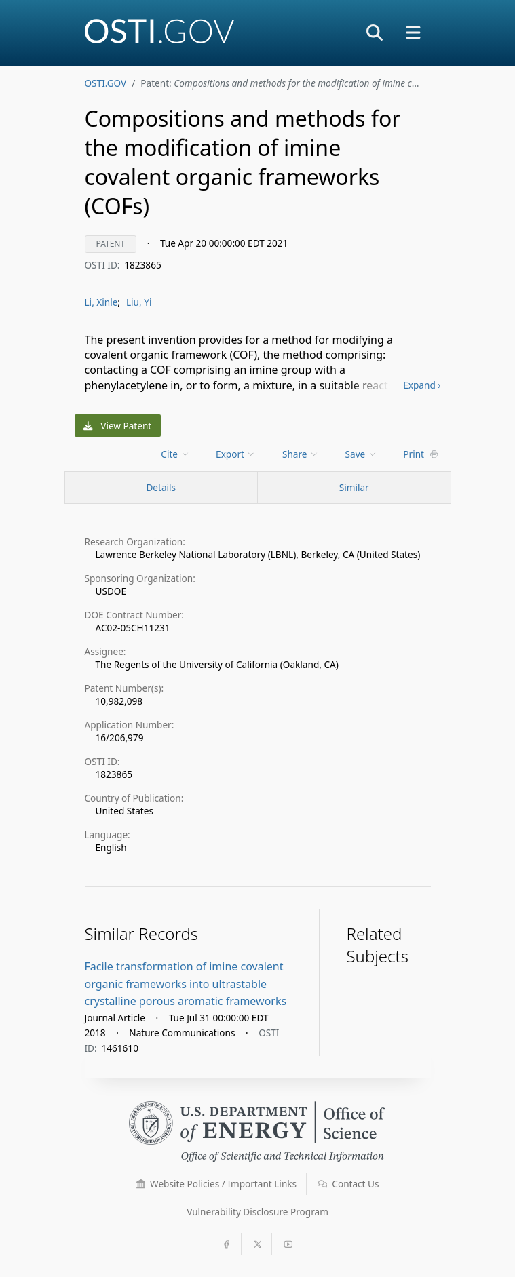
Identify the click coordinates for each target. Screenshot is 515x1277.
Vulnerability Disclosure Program (257, 1211)
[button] (374, 32)
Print (420, 454)
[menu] (176, 454)
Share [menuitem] (300, 454)
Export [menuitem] (236, 454)
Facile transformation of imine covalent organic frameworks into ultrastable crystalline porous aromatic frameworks (186, 983)
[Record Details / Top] (161, 487)
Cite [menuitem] (175, 454)
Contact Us (348, 1183)
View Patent (117, 425)
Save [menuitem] (361, 454)
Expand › (421, 384)
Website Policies (216, 1183)
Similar (354, 487)
